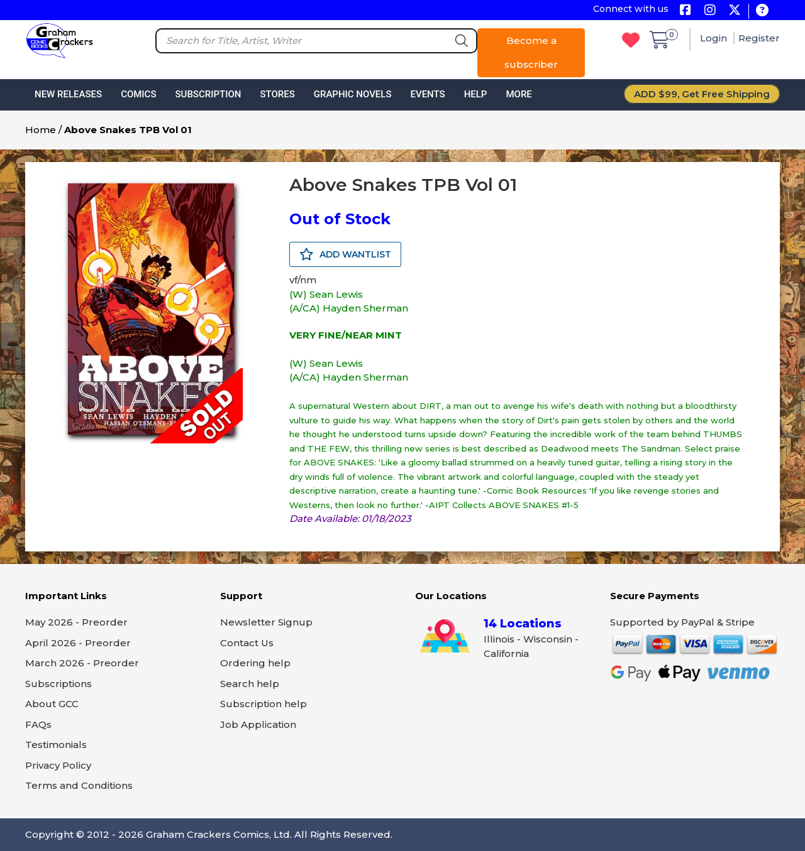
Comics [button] (138, 94)
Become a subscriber (531, 52)
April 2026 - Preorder (78, 643)
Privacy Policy (58, 765)
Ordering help (255, 663)
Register (759, 38)
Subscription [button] (208, 94)
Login (715, 38)
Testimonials (56, 745)
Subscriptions (58, 684)
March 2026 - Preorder (82, 663)
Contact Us (247, 643)
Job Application (258, 724)
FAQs (38, 724)
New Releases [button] (68, 94)
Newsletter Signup (266, 622)
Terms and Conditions (79, 785)
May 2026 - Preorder (76, 622)
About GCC (52, 704)
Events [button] (427, 94)
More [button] (518, 94)
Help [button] (475, 94)
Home (40, 130)
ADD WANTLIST (345, 254)
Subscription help (263, 704)
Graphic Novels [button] (353, 94)
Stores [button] (277, 94)
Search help (249, 684)
